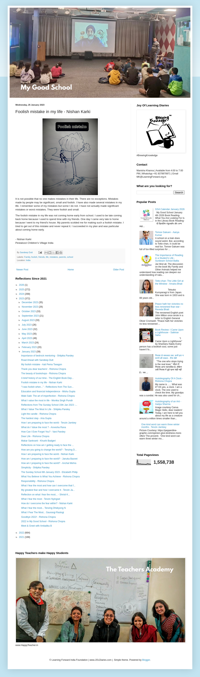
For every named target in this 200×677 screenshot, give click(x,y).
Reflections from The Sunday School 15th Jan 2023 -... (49, 405)
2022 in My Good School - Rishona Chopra (43, 521)
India (28, 260)
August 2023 (28, 320)
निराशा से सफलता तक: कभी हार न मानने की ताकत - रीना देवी (169, 356)
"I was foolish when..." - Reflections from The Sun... (47, 387)
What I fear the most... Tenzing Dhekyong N (43, 508)
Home (71, 269)
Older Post (118, 269)
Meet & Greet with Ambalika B (36, 525)
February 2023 (29, 347)
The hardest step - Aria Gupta (36, 418)
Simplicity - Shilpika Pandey (35, 467)
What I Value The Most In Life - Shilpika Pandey (45, 409)
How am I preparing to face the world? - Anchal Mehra (48, 463)
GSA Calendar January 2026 (170, 209)
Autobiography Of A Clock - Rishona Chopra (169, 379)
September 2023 (30, 315)
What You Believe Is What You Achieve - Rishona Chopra (50, 476)
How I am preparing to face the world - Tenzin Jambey (48, 422)
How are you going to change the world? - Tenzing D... (49, 449)
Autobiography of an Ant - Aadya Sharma (168, 402)
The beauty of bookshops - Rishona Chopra (43, 373)
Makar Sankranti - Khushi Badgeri (38, 440)
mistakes (54, 257)
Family (27, 257)
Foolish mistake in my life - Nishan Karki (41, 382)
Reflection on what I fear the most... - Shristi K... (45, 494)
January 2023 (29, 351)
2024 (22, 294)
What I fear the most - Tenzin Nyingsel (40, 499)
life (47, 257)
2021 (22, 537)
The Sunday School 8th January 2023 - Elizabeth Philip (49, 472)
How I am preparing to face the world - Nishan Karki (47, 454)
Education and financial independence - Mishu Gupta (48, 391)
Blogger (146, 660)
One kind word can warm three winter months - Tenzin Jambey (160, 425)
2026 (22, 285)
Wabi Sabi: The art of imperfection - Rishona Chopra (48, 396)
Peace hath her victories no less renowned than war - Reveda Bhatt (169, 307)
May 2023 (27, 333)
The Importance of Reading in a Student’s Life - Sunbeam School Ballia (169, 258)
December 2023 (30, 302)
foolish (34, 257)
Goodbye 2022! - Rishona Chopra (38, 517)
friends (41, 257)
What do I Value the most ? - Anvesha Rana (43, 427)
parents (62, 257)
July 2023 (27, 324)
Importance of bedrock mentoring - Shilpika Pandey (47, 355)
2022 (22, 532)
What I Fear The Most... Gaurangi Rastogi (42, 512)
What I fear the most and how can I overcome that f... (48, 485)
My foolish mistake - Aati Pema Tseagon (41, 364)
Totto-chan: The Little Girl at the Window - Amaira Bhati (169, 282)
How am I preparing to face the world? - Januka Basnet (49, 458)
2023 (22, 298)
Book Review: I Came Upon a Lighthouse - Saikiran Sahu (169, 332)
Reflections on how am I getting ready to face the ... (47, 445)
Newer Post (22, 269)
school (70, 257)
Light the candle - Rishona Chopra (38, 414)
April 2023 (27, 338)
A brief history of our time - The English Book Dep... (47, 378)
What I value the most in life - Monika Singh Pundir (47, 400)
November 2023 (30, 306)
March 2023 (28, 342)
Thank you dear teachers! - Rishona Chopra (43, 369)
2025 (22, 289)
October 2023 (29, 311)
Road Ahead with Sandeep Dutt (37, 360)
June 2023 (27, 329)
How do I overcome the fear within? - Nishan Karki (46, 503)
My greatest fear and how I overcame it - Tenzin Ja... (48, 490)
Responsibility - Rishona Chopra (37, 481)
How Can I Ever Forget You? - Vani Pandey (43, 431)
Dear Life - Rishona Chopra (35, 436)
